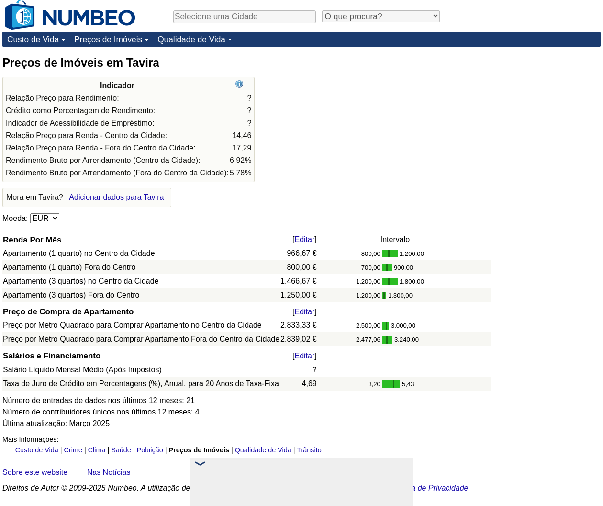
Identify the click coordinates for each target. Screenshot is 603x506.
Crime (73, 450)
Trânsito (309, 450)
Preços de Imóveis (108, 39)
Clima (97, 450)
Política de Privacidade (430, 488)
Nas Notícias (109, 472)
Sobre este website (34, 472)
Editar (304, 239)
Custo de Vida (33, 39)
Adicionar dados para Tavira (116, 197)
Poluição (150, 450)
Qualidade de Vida (191, 39)
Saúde (121, 450)
